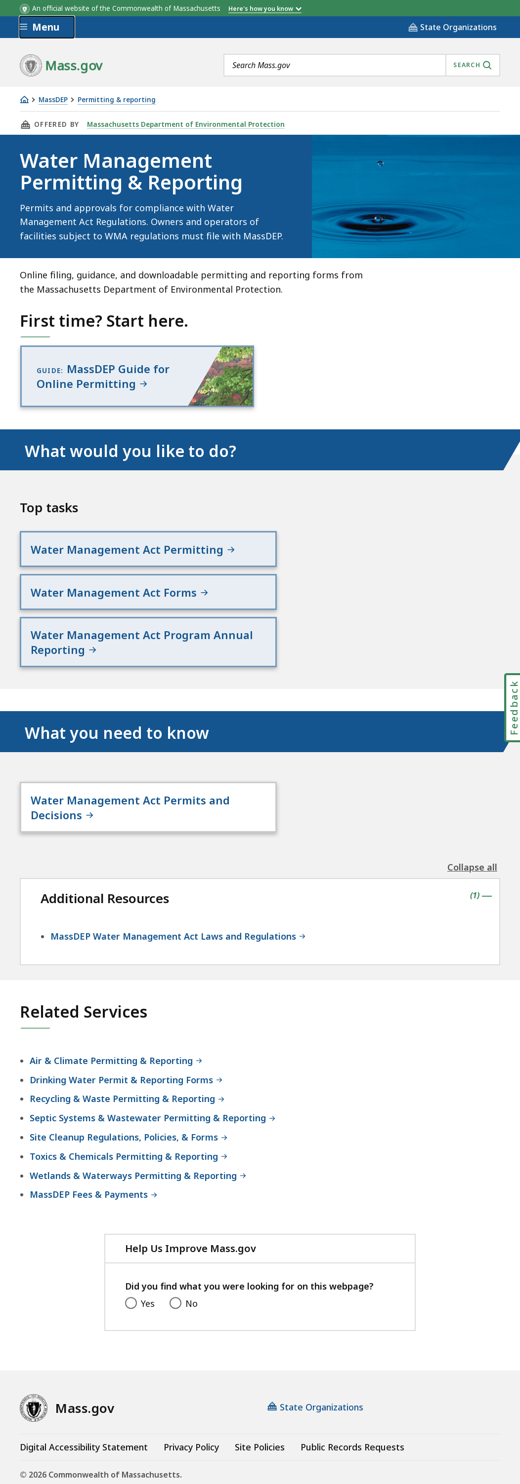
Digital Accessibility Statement (84, 1402)
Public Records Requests (352, 1402)
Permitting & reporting (117, 100)
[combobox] (361, 65)
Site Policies (260, 1402)
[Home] (24, 99)
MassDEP (53, 100)
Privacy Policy (191, 1402)
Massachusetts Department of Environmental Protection (183, 124)
